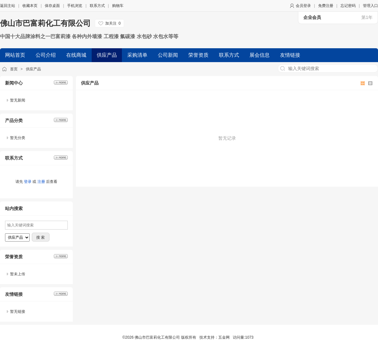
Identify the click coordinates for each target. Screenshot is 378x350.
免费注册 (325, 5)
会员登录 (303, 5)
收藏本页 (29, 5)
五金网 (224, 337)
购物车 (117, 5)
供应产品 (33, 69)
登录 (28, 181)
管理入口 (370, 5)
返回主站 (7, 5)
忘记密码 (348, 5)
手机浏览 (74, 5)
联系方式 (97, 5)
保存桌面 (52, 5)
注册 (41, 181)
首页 (14, 69)
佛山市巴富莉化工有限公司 (45, 23)
